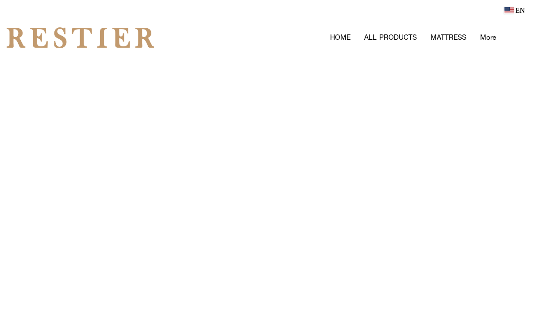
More (488, 37)
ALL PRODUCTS (390, 37)
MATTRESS (448, 37)
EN (514, 10)
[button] (516, 37)
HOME (340, 37)
